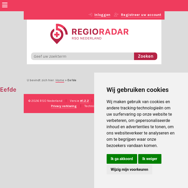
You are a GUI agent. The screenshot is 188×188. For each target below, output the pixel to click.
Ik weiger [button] (149, 159)
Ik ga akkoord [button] (122, 159)
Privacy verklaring (64, 106)
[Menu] (5, 5)
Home (60, 80)
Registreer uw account (141, 15)
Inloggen (102, 15)
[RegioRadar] (89, 33)
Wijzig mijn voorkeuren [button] (129, 169)
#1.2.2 (84, 101)
